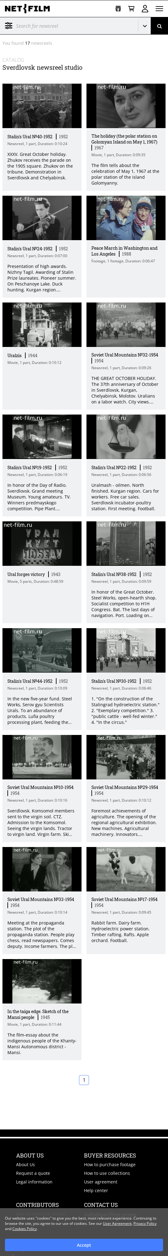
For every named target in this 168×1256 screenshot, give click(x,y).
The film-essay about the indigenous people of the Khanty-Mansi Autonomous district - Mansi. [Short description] (42, 1043)
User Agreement (117, 1223)
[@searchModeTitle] (66, 25)
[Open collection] (118, 9)
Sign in (145, 9)
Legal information (34, 1182)
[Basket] (131, 9)
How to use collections (107, 1173)
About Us (25, 1164)
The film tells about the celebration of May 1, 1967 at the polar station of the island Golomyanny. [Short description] (125, 174)
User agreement (100, 1182)
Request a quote (33, 1173)
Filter (8, 26)
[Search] (159, 25)
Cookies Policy (24, 1228)
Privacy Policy (145, 1223)
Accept (84, 1245)
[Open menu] (159, 8)
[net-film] (29, 8)
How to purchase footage (110, 1164)
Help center (96, 1190)
